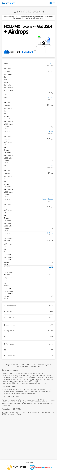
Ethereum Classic (47, 199)
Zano (51, 63)
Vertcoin (50, 97)
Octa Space (49, 233)
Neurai (51, 131)
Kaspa (51, 267)
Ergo (51, 165)
